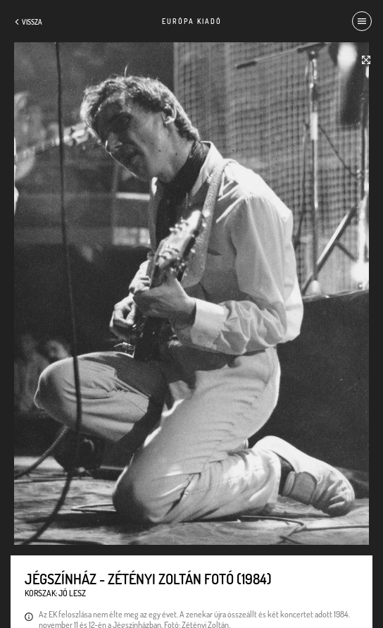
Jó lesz (72, 593)
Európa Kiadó (192, 21)
